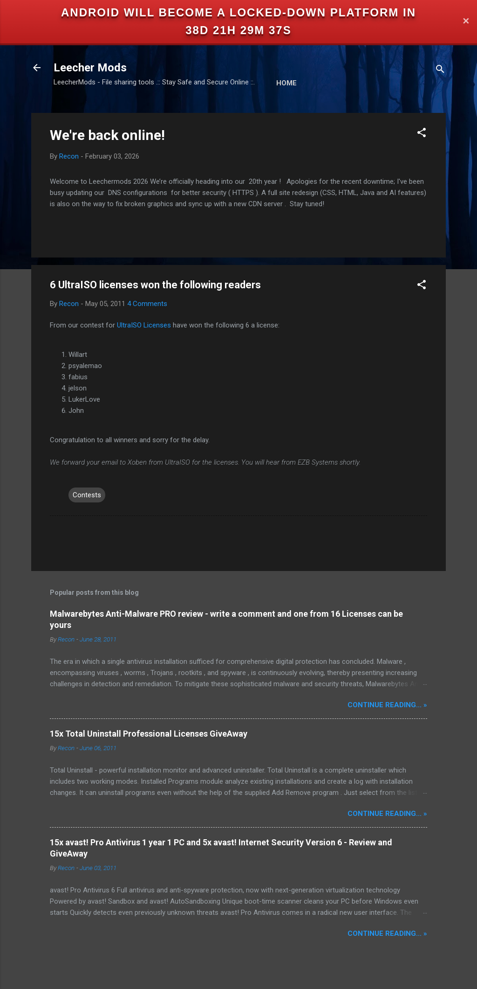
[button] (421, 134)
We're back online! (107, 135)
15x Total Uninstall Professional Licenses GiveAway (148, 733)
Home (286, 83)
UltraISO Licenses (144, 325)
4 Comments (147, 303)
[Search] (440, 70)
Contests (87, 495)
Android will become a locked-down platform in (238, 12)
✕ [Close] (466, 22)
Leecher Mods (90, 67)
